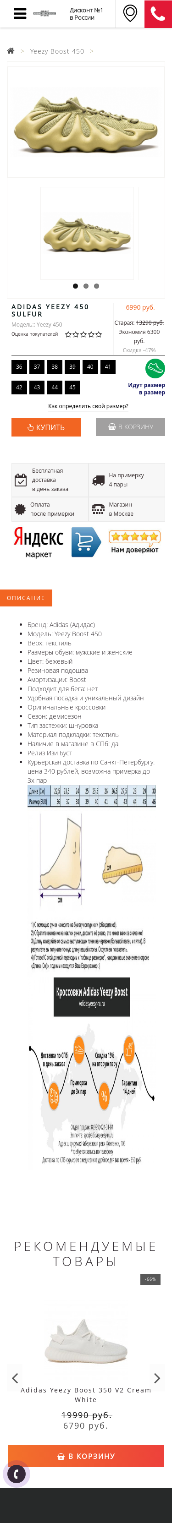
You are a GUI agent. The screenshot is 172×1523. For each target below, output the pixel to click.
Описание (26, 598)
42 (19, 387)
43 (37, 387)
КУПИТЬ (50, 427)
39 (72, 367)
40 (90, 367)
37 (37, 367)
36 (19, 367)
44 (54, 387)
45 (72, 387)
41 (108, 367)
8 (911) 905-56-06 (158, 14)
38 (54, 367)
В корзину (130, 426)
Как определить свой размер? (88, 406)
